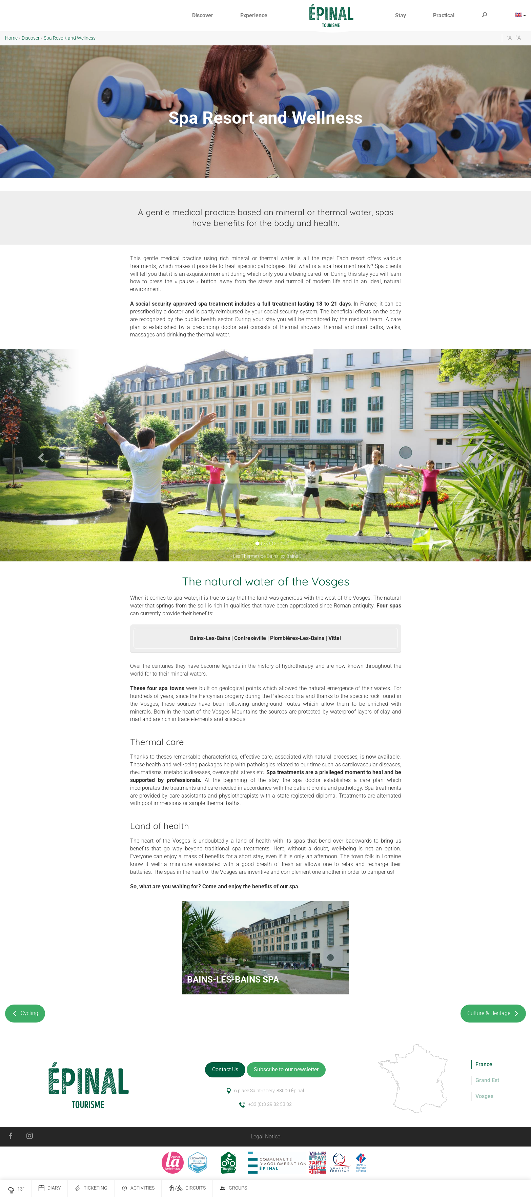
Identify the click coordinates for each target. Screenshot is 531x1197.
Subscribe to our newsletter (286, 1069)
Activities (138, 1188)
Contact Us (225, 1069)
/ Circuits (187, 1188)
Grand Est (487, 1080)
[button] (203, 15)
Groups (233, 1188)
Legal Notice (265, 1136)
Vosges (484, 1096)
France (483, 1064)
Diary (49, 1188)
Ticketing (91, 1188)
